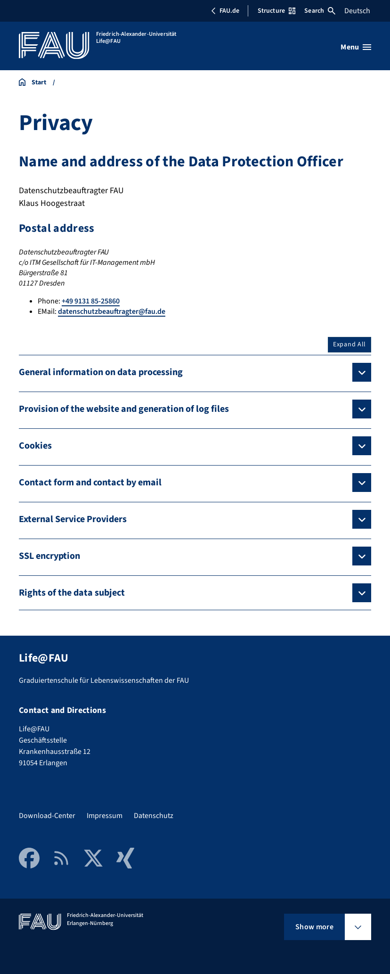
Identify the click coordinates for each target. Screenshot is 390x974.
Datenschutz (153, 815)
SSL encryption (49, 556)
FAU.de (225, 11)
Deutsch (357, 11)
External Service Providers (73, 519)
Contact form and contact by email (90, 482)
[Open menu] (356, 47)
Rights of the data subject (72, 592)
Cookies (35, 445)
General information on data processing (101, 372)
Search (319, 11)
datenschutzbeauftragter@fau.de (111, 311)
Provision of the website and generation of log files (124, 409)
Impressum (104, 815)
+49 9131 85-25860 (91, 301)
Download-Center (47, 815)
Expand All (349, 344)
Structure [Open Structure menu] (276, 11)
